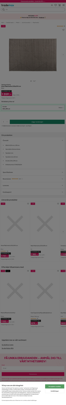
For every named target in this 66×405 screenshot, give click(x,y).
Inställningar (55, 391)
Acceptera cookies (55, 386)
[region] (33, 393)
